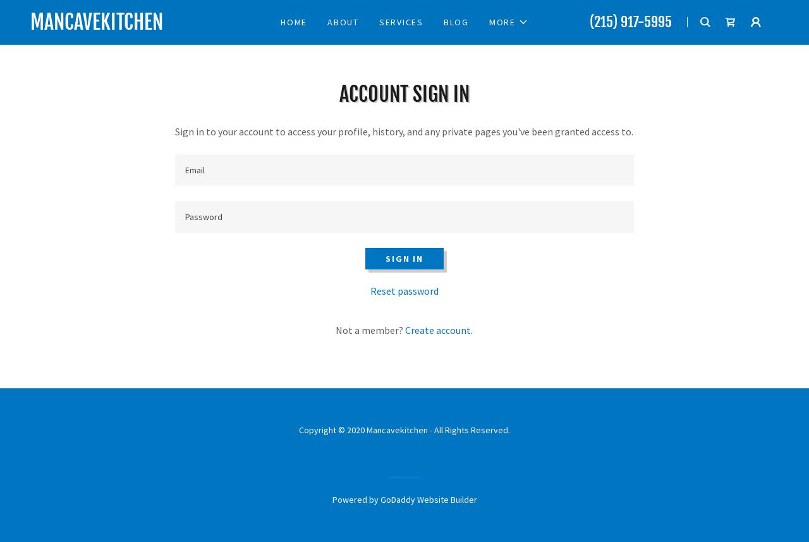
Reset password (404, 291)
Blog (456, 22)
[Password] (404, 217)
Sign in (404, 258)
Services (401, 22)
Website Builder (447, 499)
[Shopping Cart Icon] (730, 22)
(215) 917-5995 (631, 21)
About (343, 22)
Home (294, 22)
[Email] (404, 170)
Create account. (439, 330)
